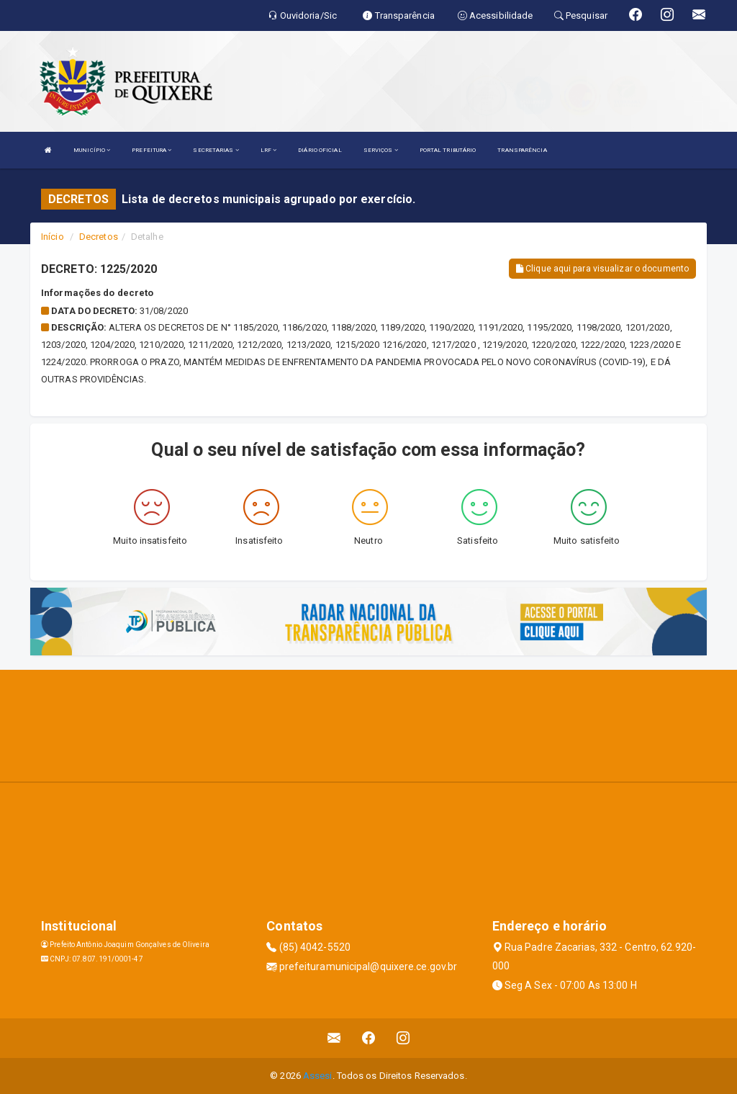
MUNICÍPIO (91, 150)
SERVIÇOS (380, 150)
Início (52, 236)
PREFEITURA (151, 150)
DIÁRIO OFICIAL (319, 150)
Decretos (98, 236)
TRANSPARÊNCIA (521, 150)
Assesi (318, 1075)
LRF (269, 150)
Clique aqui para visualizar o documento (602, 269)
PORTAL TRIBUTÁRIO (448, 150)
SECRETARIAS (215, 150)
